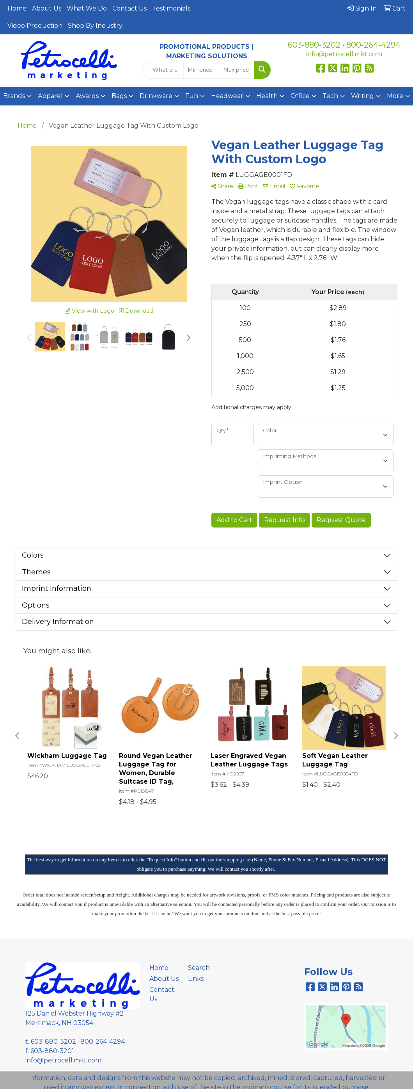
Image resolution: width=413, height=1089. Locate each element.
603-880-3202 (314, 45)
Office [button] (300, 96)
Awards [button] (87, 96)
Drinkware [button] (156, 96)
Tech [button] (330, 96)
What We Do (87, 8)
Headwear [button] (227, 96)
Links (196, 978)
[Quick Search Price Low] (201, 70)
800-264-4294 (373, 45)
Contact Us (129, 8)
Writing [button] (362, 96)
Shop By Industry (95, 25)
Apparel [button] (50, 96)
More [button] (395, 96)
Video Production (34, 25)
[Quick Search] (163, 70)
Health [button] (267, 96)
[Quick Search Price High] (236, 70)
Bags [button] (119, 96)
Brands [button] (14, 96)
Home (17, 8)
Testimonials (171, 8)
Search (199, 967)
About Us (46, 8)
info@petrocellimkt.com (344, 54)
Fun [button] (191, 96)
